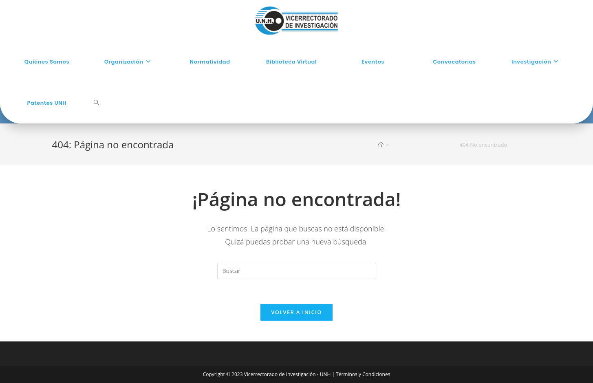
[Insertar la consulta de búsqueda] (296, 271)
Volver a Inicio (296, 312)
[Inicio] (381, 144)
